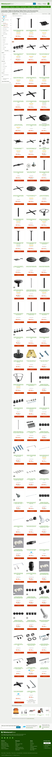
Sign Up (18, 727)
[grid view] (13, 13)
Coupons (16, 746)
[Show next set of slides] (50, 712)
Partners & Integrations (4, 748)
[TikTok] (10, 738)
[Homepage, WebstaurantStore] (7, 3)
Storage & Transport (44, 6)
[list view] (16, 13)
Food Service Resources (19, 747)
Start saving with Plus (29, 727)
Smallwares (18, 6)
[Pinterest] (12, 738)
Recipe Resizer (3, 747)
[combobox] (24, 4)
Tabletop (28, 6)
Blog (16, 742)
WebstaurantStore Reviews (19, 748)
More (49, 6)
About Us (31, 742)
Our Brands (32, 743)
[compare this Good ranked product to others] (13, 41)
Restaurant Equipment (5, 6)
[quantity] (13, 39)
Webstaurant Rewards (4, 743)
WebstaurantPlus (3, 742)
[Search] (10, 82)
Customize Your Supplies (5, 746)
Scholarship (32, 747)
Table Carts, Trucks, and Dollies (40, 715)
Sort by (21, 13)
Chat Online (46, 746)
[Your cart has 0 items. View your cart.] (49, 4)
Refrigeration (12, 6)
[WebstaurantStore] (14, 732)
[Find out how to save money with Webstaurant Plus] (31, 552)
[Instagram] (2, 738)
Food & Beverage (23, 6)
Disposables (33, 6)
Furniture (38, 6)
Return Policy (32, 749)
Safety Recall (17, 749)
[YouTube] (5, 738)
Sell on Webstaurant (33, 748)
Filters (2, 13)
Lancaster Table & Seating (30, 718)
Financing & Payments (33, 746)
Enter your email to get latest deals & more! (10, 725)
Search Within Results (5, 81)
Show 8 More (7, 50)
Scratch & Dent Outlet (18, 743)
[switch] (49, 13)
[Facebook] (7, 738)
